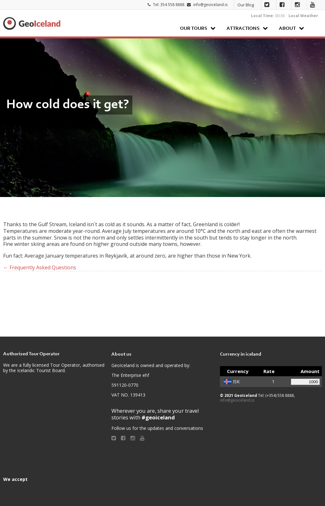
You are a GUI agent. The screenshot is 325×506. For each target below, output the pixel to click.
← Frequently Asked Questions (39, 267)
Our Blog (245, 5)
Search (315, 28)
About (287, 28)
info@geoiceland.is (210, 4)
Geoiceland (31, 23)
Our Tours (193, 28)
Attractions (243, 28)
